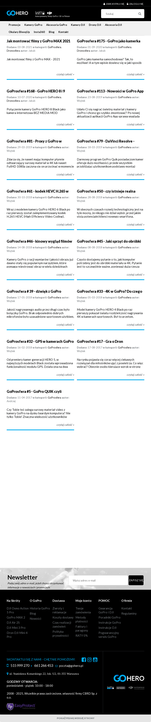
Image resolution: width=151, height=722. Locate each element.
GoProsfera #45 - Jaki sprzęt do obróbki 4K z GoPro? (109, 241)
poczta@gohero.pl (71, 665)
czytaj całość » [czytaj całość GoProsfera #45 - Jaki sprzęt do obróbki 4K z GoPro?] (135, 274)
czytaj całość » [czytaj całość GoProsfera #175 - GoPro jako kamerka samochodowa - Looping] (135, 74)
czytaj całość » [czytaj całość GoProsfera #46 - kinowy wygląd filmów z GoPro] (65, 274)
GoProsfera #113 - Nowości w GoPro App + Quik (110, 91)
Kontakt (126, 608)
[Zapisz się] (136, 580)
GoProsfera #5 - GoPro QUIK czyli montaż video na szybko (34, 391)
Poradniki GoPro (110, 617)
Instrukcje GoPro (110, 622)
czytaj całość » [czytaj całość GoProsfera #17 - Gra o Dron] (135, 374)
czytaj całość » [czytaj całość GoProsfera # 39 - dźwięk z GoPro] (65, 324)
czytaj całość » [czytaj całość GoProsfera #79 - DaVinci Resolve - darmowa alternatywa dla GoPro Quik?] (135, 174)
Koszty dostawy (63, 617)
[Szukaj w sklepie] (124, 13)
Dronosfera (13, 50)
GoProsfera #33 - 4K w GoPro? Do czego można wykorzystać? (109, 291)
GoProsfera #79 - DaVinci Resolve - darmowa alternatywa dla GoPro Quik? (109, 141)
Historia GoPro (40, 608)
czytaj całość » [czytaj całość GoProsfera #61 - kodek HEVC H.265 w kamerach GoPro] (65, 224)
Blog (33, 613)
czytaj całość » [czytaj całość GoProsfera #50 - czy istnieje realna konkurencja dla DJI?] (135, 224)
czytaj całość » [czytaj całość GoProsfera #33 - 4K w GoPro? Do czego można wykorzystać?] (135, 324)
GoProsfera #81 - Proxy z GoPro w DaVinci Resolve (34, 141)
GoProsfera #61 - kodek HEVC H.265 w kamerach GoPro (38, 191)
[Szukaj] (139, 13)
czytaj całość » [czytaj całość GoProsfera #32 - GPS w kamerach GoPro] (65, 374)
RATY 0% (82, 635)
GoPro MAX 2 (16, 617)
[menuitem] (14, 24)
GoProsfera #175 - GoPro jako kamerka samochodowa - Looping (108, 41)
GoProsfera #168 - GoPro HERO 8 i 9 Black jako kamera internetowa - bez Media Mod (36, 91)
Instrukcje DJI (108, 627)
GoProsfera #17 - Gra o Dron (100, 341)
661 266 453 (43, 665)
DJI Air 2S (13, 622)
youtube (95, 660)
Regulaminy (129, 613)
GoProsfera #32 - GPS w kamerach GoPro (40, 341)
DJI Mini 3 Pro (16, 627)
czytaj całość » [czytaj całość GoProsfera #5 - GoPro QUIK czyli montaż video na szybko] (65, 424)
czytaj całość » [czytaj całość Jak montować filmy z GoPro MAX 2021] (65, 74)
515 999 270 (19, 665)
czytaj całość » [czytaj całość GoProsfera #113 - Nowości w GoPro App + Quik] (135, 124)
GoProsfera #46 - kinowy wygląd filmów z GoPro (39, 241)
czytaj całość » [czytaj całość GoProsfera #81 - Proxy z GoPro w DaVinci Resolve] (65, 174)
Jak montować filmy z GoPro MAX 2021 (38, 41)
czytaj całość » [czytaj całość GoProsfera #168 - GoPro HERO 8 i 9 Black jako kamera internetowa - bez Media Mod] (65, 124)
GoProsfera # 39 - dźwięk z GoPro (34, 291)
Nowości (35, 618)
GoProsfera (54, 47)
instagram (89, 660)
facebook (83, 660)
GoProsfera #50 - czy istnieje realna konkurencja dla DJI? (106, 191)
